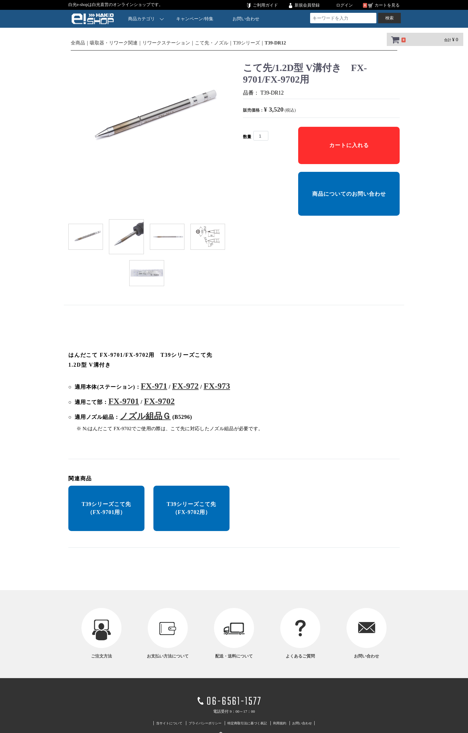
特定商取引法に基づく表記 (247, 723)
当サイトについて (169, 723)
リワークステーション (166, 42)
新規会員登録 (307, 5)
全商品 (78, 42)
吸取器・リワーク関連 (114, 42)
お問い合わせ (246, 18)
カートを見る (387, 5)
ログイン (344, 5)
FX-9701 (123, 401)
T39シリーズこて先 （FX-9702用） (191, 508)
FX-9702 (159, 401)
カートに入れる (349, 145)
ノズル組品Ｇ (145, 416)
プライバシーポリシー (205, 723)
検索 (389, 18)
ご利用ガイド (265, 5)
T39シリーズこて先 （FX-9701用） (106, 508)
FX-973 (217, 386)
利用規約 (279, 723)
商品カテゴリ (146, 18)
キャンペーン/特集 (194, 18)
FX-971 (154, 386)
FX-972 (185, 386)
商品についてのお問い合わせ (349, 194)
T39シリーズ (246, 42)
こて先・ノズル (211, 42)
